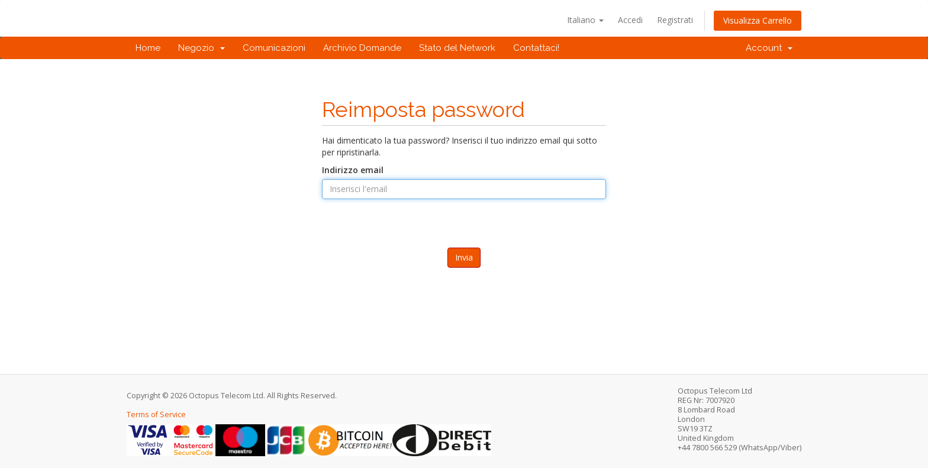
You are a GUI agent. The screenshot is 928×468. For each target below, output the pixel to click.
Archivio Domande (362, 48)
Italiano (585, 19)
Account (769, 48)
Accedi (630, 19)
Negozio (201, 48)
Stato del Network (457, 48)
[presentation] (464, 240)
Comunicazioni (274, 48)
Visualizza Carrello (757, 20)
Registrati (675, 19)
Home (148, 48)
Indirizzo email (353, 170)
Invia (464, 257)
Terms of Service (156, 415)
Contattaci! (536, 48)
